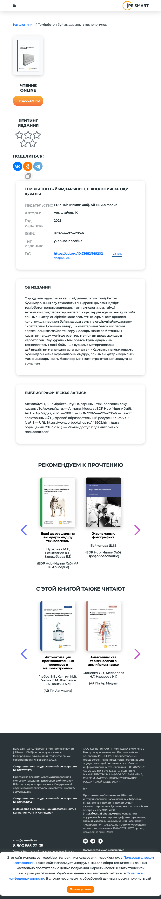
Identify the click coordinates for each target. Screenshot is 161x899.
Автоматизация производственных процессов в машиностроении (58, 662)
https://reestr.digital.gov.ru (100, 813)
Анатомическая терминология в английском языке (103, 660)
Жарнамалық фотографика (103, 535)
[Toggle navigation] (14, 5)
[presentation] (23, 530)
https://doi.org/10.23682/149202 (78, 253)
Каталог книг (23, 25)
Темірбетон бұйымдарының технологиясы (72, 25)
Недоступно (29, 101)
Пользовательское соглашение (103, 850)
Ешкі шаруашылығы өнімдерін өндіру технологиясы (58, 537)
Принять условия (80, 889)
